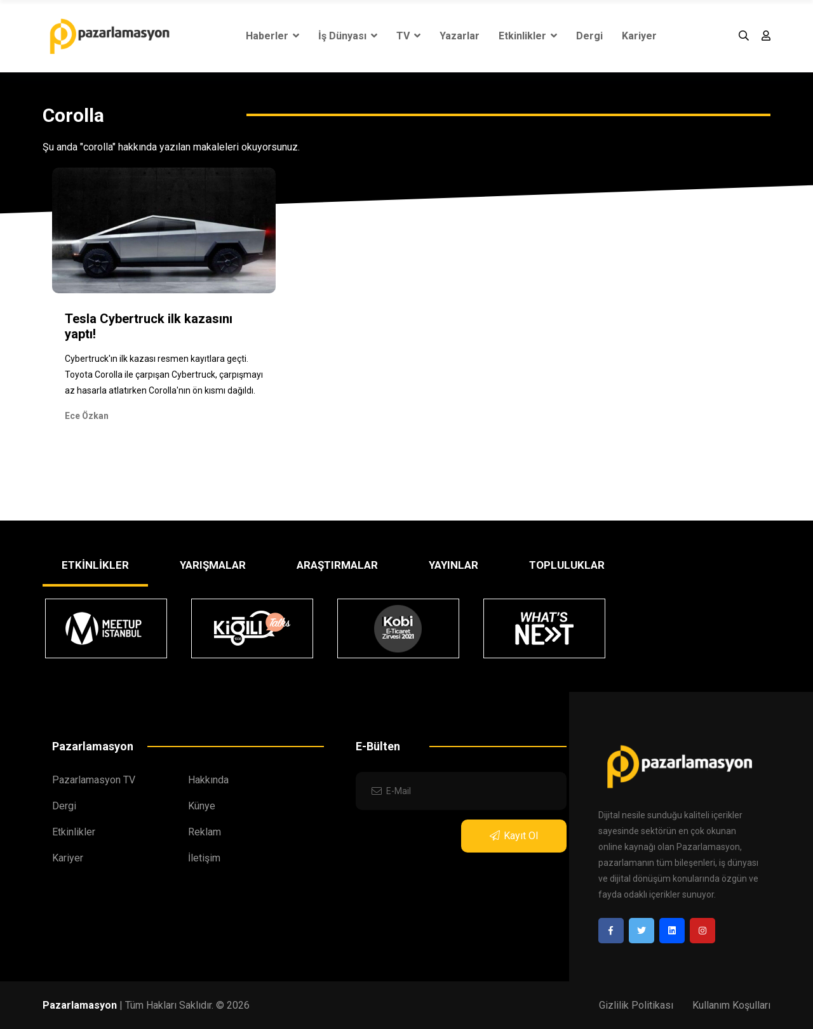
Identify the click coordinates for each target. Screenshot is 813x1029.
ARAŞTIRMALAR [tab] (337, 565)
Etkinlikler (528, 36)
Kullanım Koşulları (731, 1005)
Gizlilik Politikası (636, 1005)
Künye (201, 806)
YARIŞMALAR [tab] (213, 565)
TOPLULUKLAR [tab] (567, 565)
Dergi (589, 36)
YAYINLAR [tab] (453, 565)
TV (408, 36)
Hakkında (208, 780)
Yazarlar (460, 36)
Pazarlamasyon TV (93, 780)
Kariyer (639, 36)
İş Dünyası (347, 36)
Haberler (272, 36)
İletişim (204, 858)
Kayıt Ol (514, 836)
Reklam (204, 832)
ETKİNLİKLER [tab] (95, 565)
